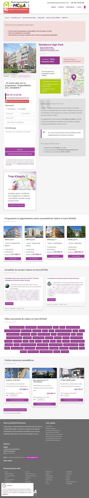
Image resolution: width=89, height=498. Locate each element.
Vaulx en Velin (25, 334)
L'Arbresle (66, 341)
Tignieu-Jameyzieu (42, 348)
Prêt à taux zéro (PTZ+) (24, 76)
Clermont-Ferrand (30, 473)
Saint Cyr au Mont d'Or (44, 327)
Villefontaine (73, 348)
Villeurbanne (35, 293)
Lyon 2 (17, 291)
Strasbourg (49, 479)
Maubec (56, 351)
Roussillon (65, 351)
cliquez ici (5, 494)
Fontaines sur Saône (73, 327)
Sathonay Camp (31, 327)
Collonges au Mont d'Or (17, 327)
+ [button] (65, 68)
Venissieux (8, 341)
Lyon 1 (11, 291)
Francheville (27, 337)
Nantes (48, 473)
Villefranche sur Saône (12, 299)
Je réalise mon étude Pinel (16, 205)
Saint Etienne (49, 477)
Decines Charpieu (23, 296)
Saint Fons (49, 337)
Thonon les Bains (10, 475)
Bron (21, 299)
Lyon (6, 471)
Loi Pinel (14, 76)
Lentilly (25, 341)
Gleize (81, 344)
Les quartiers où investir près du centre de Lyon (63, 278)
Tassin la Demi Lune (63, 292)
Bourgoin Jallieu (33, 351)
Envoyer (20, 149)
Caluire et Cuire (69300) (53, 17)
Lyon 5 (36, 291)
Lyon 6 (8, 293)
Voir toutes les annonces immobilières (15, 410)
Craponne (58, 337)
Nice (47, 481)
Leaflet (65, 94)
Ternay (17, 344)
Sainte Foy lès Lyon (11, 296)
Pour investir (11, 109)
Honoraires (49, 426)
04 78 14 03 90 (14, 95)
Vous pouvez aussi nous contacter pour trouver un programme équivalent (32, 35)
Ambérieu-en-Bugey (46, 351)
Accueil (7, 17)
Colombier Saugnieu (55, 344)
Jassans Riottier (42, 344)
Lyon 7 (14, 293)
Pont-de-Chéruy (29, 348)
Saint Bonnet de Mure (77, 341)
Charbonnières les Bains (14, 337)
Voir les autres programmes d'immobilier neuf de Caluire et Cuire (30, 31)
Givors (7, 348)
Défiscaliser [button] (70, 7)
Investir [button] (61, 7)
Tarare (82, 348)
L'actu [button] (79, 7)
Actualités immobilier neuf (53, 430)
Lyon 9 (27, 293)
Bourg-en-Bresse (9, 479)
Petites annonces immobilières (54, 434)
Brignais (51, 295)
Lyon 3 (23, 291)
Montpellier (69, 483)
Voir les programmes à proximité (19, 33)
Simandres (9, 344)
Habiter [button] (53, 7)
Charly (53, 341)
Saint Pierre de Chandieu (28, 344)
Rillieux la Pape (26, 330)
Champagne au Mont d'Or (63, 330)
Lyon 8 (20, 293)
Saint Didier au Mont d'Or (12, 330)
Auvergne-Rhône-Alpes (29, 17)
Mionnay (65, 337)
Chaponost (28, 299)
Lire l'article (9, 303)
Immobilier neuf (15, 17)
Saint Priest (17, 341)
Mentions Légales (50, 428)
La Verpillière (53, 348)
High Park (65, 17)
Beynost (36, 299)
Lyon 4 (30, 291)
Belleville (23, 351)
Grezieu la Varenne (76, 337)
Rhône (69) (41, 17)
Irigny (31, 341)
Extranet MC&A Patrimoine (53, 440)
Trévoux (38, 341)
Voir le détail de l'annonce (17, 400)
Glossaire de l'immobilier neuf (54, 436)
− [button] (65, 71)
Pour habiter (21, 109)
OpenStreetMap (76, 94)
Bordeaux (28, 477)
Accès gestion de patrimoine (53, 438)
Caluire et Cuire (34, 296)
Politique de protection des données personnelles (20, 164)
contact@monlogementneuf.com (18, 98)
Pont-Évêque (63, 348)
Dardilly (80, 334)
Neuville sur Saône (43, 334)
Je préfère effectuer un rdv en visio (16, 101)
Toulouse (68, 473)
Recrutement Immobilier (52, 432)
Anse (58, 341)
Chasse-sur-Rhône (17, 348)
